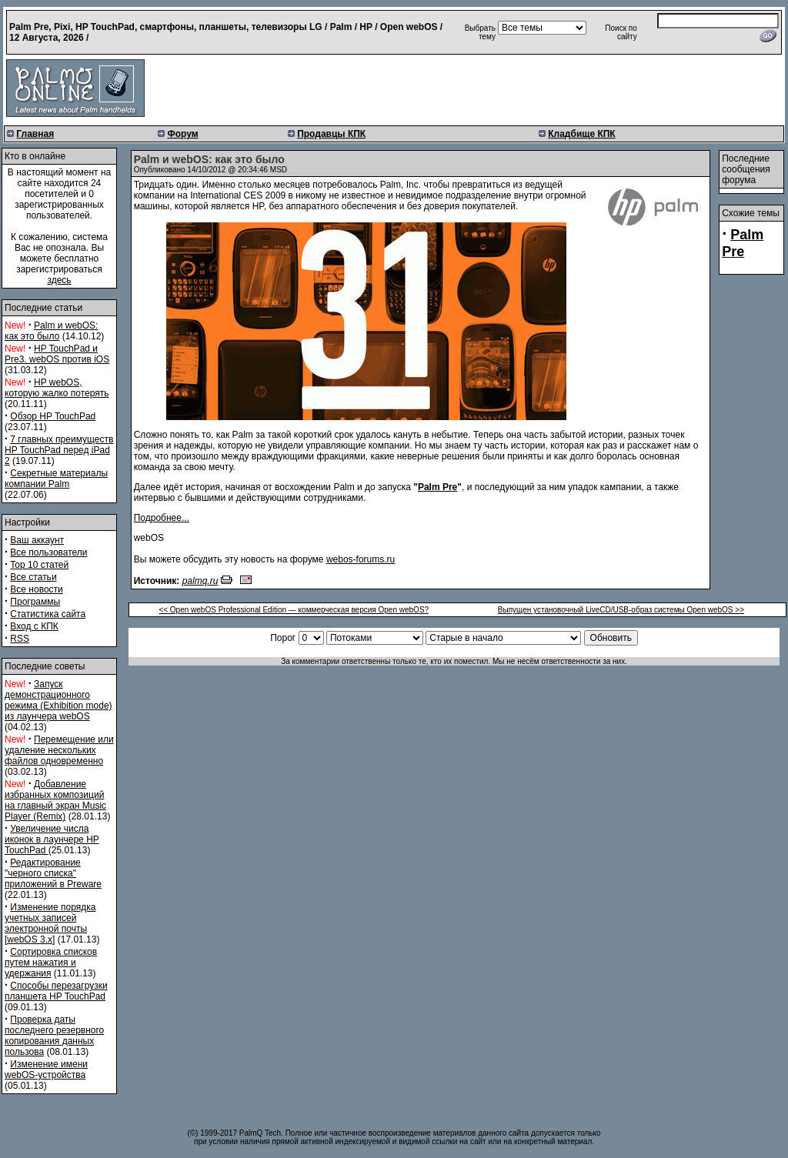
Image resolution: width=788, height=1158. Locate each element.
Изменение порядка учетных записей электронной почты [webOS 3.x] (50, 923)
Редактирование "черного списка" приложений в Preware (53, 873)
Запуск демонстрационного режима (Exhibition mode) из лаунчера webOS (58, 700)
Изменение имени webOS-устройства (46, 1069)
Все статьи (33, 577)
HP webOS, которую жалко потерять (57, 388)
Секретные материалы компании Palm (56, 478)
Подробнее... (161, 517)
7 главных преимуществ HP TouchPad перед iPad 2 (59, 450)
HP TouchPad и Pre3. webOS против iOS (57, 354)
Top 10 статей (39, 564)
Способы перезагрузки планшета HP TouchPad (56, 991)
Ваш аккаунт (37, 540)
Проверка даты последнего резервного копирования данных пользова (54, 1035)
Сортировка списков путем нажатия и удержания (51, 962)
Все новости (36, 589)
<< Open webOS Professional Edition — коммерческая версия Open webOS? (294, 610)
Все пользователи (48, 552)
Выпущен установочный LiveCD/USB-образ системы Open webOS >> (621, 610)
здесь (59, 280)
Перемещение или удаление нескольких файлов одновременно (59, 750)
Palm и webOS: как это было (51, 331)
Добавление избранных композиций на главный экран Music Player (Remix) (55, 800)
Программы (35, 601)
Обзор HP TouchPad (52, 416)
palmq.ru (200, 581)
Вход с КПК (34, 626)
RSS (19, 638)
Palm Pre (437, 487)
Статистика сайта (47, 614)
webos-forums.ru (360, 559)
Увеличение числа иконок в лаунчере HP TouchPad (52, 839)
